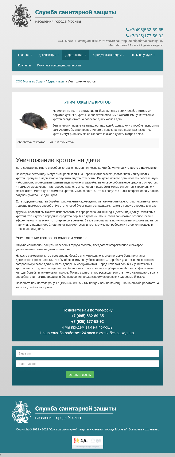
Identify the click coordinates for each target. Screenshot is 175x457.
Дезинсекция (49, 55)
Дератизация (75, 55)
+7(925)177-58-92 (144, 36)
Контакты (24, 65)
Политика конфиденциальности (59, 65)
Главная (25, 55)
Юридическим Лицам (109, 55)
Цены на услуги (143, 55)
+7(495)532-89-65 (144, 29)
